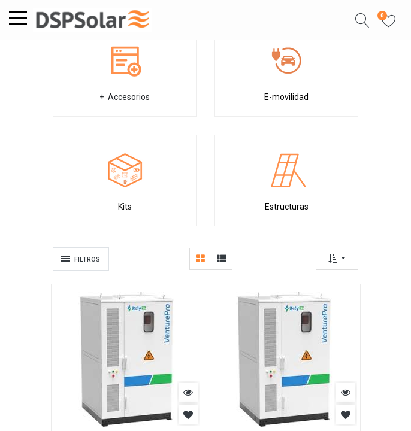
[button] (362, 20)
